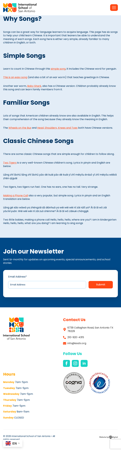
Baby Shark (34, 86)
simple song (58, 69)
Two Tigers (10, 162)
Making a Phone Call (15, 195)
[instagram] (75, 363)
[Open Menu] (114, 7)
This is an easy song (15, 77)
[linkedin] (84, 363)
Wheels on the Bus (20, 128)
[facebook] (66, 363)
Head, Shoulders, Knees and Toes (57, 128)
